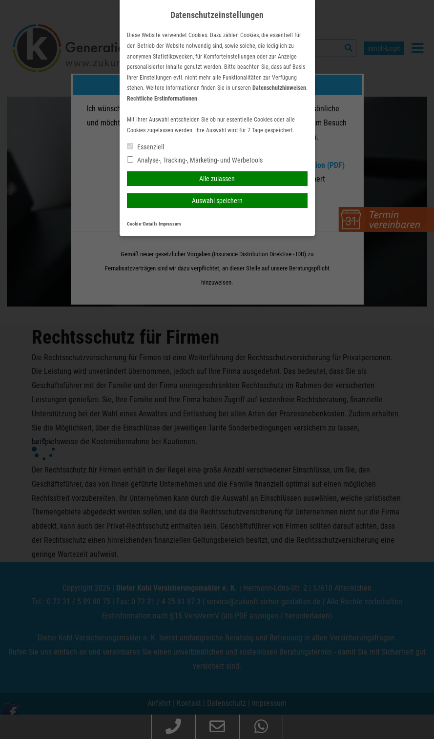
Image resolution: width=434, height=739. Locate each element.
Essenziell (145, 147)
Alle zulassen (217, 179)
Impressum (170, 223)
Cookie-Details (142, 223)
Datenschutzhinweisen (279, 87)
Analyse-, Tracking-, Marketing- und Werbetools (195, 160)
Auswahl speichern (217, 201)
